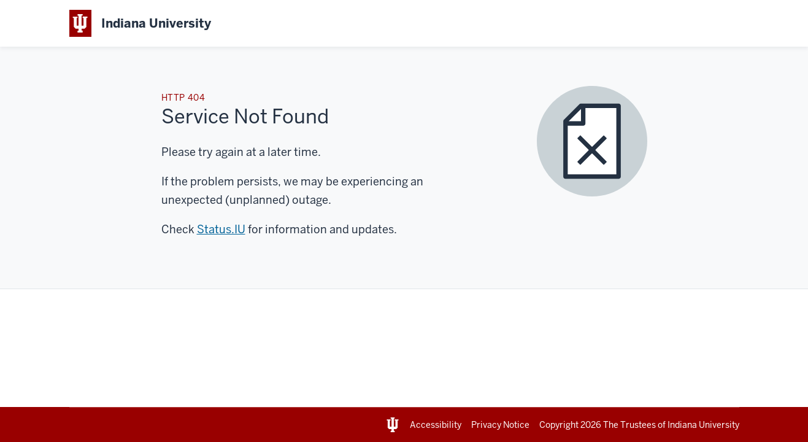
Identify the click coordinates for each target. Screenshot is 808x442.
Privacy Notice (500, 424)
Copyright (571, 424)
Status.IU (221, 229)
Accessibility (435, 424)
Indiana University (703, 424)
